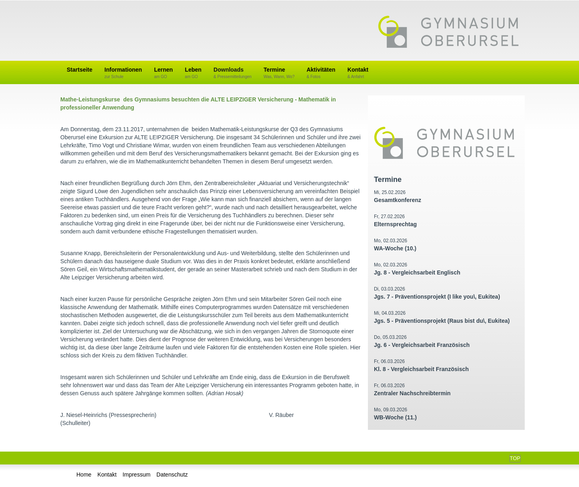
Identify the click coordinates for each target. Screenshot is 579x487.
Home (83, 474)
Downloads (233, 73)
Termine (279, 73)
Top (515, 458)
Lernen (163, 73)
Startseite (79, 69)
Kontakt (357, 73)
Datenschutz (172, 474)
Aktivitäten (320, 73)
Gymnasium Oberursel (448, 32)
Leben (193, 73)
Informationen (123, 73)
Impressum (136, 474)
